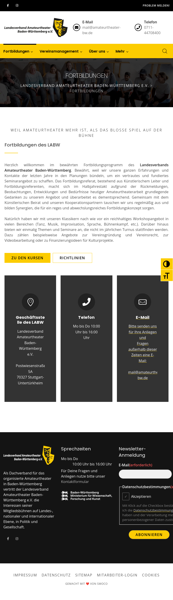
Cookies (151, 575)
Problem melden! (156, 5)
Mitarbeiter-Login (117, 575)
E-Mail (135, 465)
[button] (120, 51)
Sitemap (83, 575)
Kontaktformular (75, 481)
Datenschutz (56, 575)
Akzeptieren (141, 496)
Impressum (25, 575)
